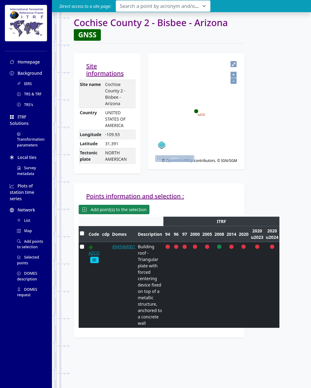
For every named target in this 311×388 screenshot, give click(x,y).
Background (26, 73)
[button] (94, 260)
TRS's (25, 104)
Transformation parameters (31, 139)
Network (22, 210)
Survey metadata (26, 170)
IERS (24, 83)
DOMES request (27, 292)
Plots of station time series (22, 192)
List (23, 220)
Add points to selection (30, 244)
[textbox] (159, 6)
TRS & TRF (29, 94)
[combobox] (163, 6)
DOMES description (27, 276)
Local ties (23, 157)
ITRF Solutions (19, 120)
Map (24, 230)
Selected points (28, 260)
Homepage (25, 62)
